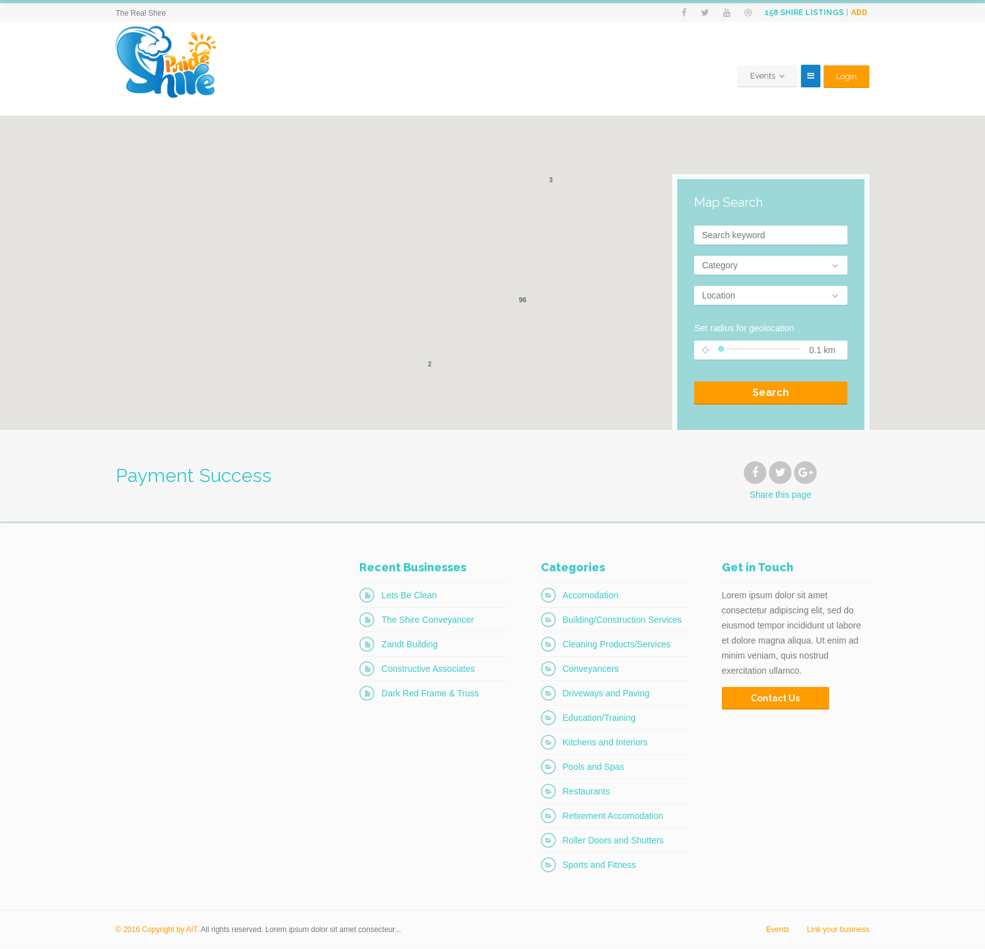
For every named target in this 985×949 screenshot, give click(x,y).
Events (778, 930)
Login (846, 76)
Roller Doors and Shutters (613, 841)
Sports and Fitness (599, 865)
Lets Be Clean (409, 596)
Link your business (838, 930)
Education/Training (599, 718)
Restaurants (586, 792)
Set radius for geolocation (744, 329)
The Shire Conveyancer (427, 620)
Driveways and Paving (606, 694)
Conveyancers (591, 669)
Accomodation (591, 596)
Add (859, 12)
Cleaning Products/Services (617, 645)
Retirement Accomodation (613, 816)
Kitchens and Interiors (605, 743)
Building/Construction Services (622, 620)
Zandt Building (409, 645)
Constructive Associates (428, 669)
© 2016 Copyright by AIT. (157, 930)
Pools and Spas (593, 767)
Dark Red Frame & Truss (430, 694)
